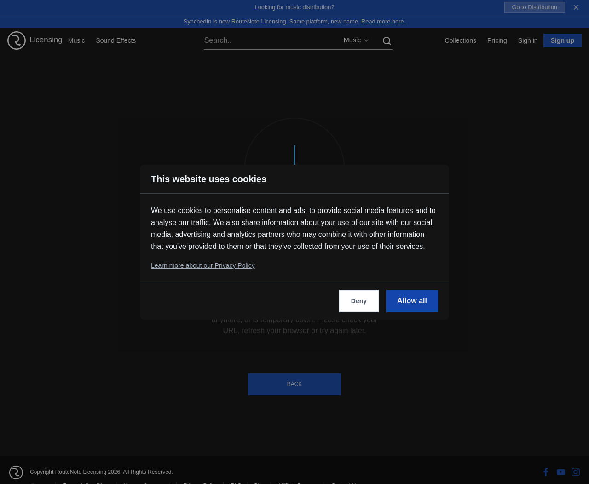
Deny (359, 301)
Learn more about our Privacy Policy (203, 265)
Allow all (412, 301)
